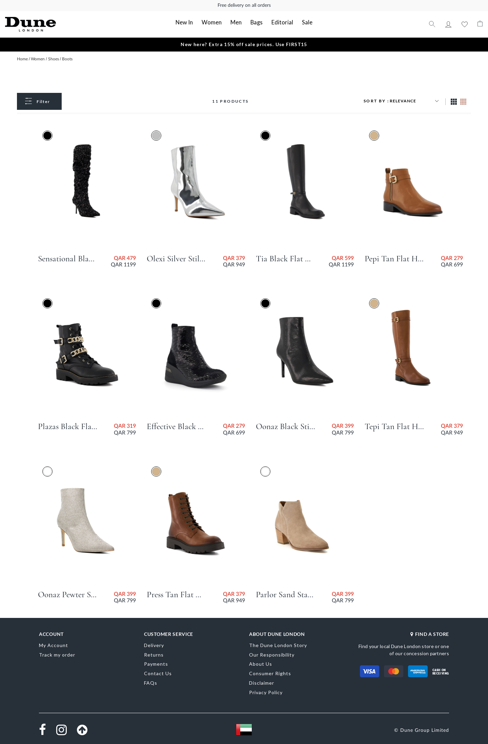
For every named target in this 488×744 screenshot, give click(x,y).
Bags (256, 22)
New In (189, 22)
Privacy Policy (266, 692)
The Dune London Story (278, 644)
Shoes (54, 58)
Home (23, 58)
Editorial (280, 22)
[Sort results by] (415, 100)
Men (236, 22)
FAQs (150, 682)
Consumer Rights (270, 673)
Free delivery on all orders (244, 5)
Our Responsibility (271, 654)
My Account (448, 24)
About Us (260, 663)
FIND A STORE (429, 633)
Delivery (154, 644)
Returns (154, 654)
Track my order (57, 654)
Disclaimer (261, 682)
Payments (156, 663)
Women (214, 22)
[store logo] (53, 24)
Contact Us (158, 673)
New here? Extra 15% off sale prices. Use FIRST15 (244, 43)
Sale (302, 22)
